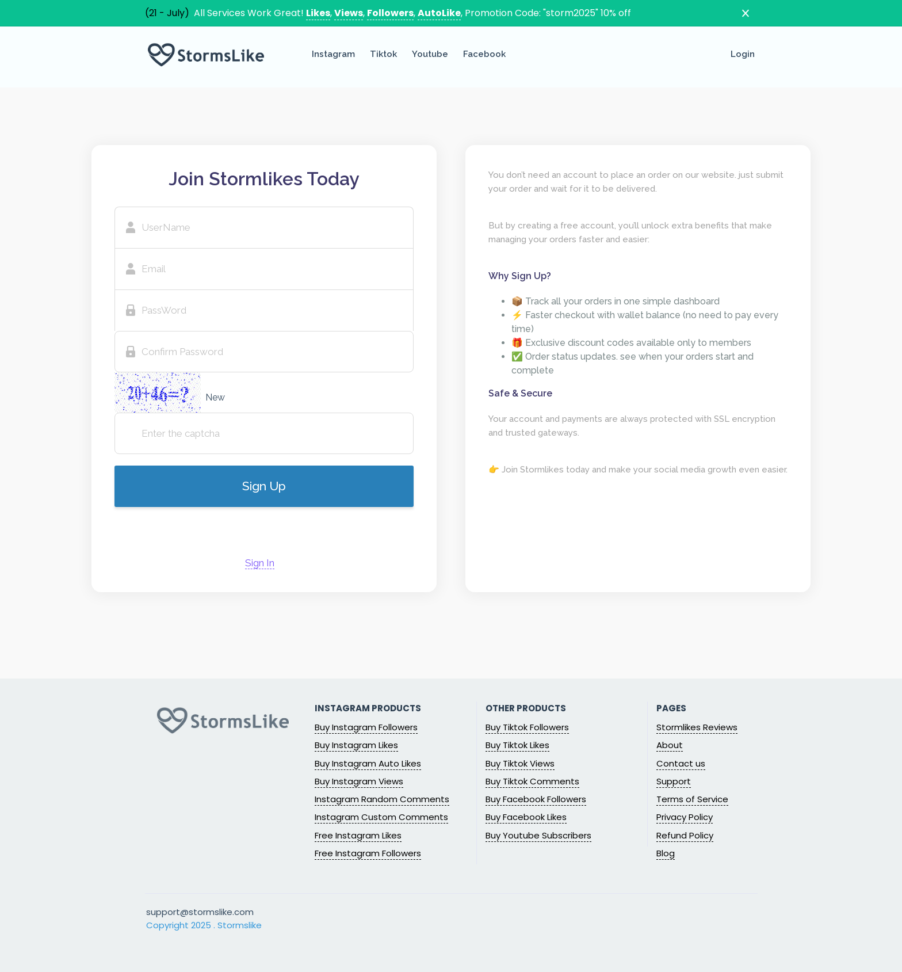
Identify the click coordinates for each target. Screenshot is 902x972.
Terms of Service (692, 799)
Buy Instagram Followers (366, 727)
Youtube (430, 54)
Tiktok (383, 54)
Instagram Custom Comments (381, 817)
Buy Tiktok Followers (527, 727)
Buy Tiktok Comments (532, 781)
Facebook (484, 54)
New (215, 397)
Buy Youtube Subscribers (538, 835)
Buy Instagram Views (359, 781)
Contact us (680, 763)
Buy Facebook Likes (526, 817)
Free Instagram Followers (368, 853)
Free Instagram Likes (358, 835)
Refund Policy (684, 835)
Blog (665, 853)
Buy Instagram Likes (356, 745)
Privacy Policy (684, 817)
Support (673, 781)
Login (743, 54)
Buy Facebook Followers (536, 799)
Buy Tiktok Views (520, 763)
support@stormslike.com (200, 912)
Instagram (333, 54)
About (669, 745)
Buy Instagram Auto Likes (368, 763)
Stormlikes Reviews (696, 727)
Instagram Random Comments (382, 799)
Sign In (259, 563)
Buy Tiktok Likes (517, 745)
